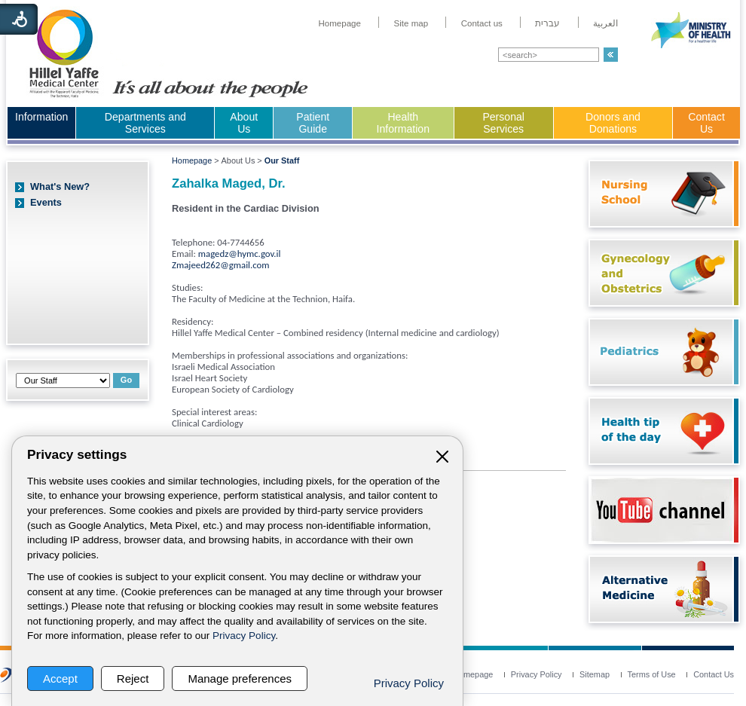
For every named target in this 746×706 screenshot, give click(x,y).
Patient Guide (312, 123)
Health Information (403, 123)
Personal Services (503, 123)
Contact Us (706, 123)
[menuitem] (339, 23)
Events (46, 202)
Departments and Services (145, 123)
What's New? (60, 186)
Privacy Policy (243, 635)
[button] (611, 54)
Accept (60, 678)
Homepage (192, 160)
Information (41, 117)
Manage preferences (240, 678)
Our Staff (282, 160)
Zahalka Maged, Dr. (229, 183)
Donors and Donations (613, 123)
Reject (133, 678)
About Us (244, 123)
